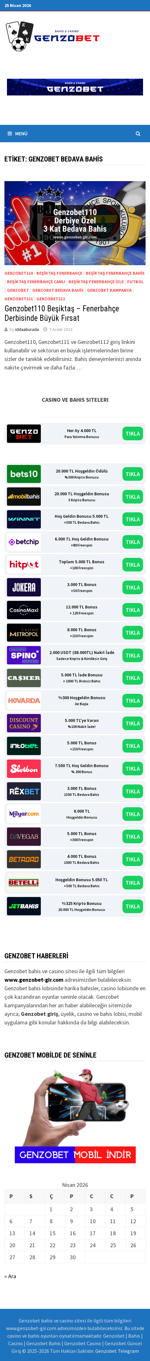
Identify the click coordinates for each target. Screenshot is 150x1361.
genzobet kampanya (109, 290)
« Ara (10, 1276)
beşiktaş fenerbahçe (59, 273)
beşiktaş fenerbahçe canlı (36, 281)
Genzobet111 (18, 299)
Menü (18, 133)
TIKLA (133, 433)
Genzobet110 (18, 273)
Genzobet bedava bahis (58, 290)
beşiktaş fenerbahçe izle (96, 281)
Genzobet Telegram (117, 1351)
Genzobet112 (50, 299)
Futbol (135, 281)
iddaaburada (27, 329)
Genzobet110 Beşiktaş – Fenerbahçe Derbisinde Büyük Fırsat (61, 313)
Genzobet (18, 290)
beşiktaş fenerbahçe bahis (115, 273)
